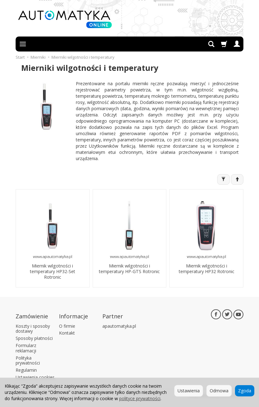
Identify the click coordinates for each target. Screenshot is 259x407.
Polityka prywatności (28, 359)
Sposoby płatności (34, 338)
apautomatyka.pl (119, 325)
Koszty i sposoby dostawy (33, 327)
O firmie (67, 325)
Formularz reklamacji (26, 347)
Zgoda (244, 391)
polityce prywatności (139, 398)
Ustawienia (189, 391)
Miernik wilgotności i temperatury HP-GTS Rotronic (129, 268)
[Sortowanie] (237, 179)
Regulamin (26, 369)
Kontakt (67, 332)
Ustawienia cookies (35, 376)
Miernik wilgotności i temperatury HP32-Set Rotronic (52, 270)
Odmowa (219, 391)
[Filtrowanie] (223, 179)
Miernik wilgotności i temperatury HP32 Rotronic (206, 268)
